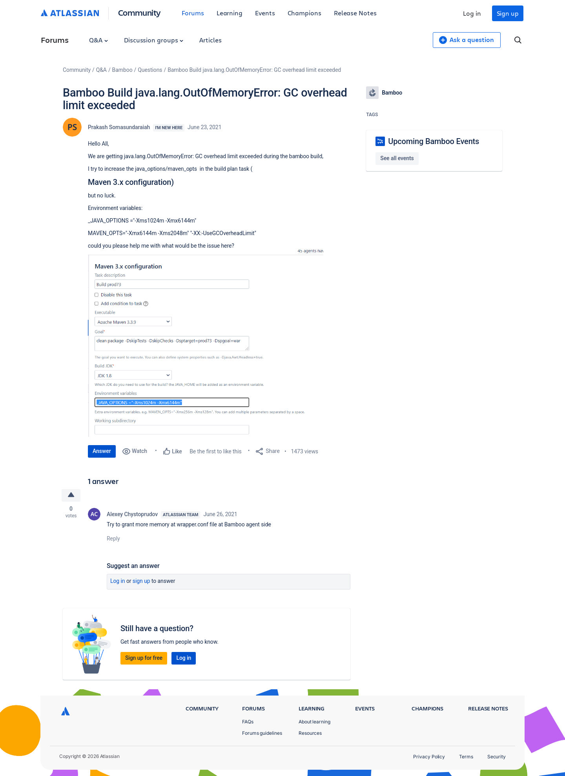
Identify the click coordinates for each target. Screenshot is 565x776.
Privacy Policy (429, 757)
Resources (310, 733)
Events (265, 13)
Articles (210, 40)
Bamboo (122, 70)
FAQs (247, 722)
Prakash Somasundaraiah (119, 127)
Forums (193, 13)
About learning (314, 722)
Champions (304, 13)
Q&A (98, 40)
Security (496, 757)
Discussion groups (154, 40)
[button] (205, 343)
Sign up (508, 13)
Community (139, 12)
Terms (466, 757)
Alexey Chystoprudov (132, 514)
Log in (472, 13)
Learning (229, 13)
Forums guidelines (262, 733)
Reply (113, 538)
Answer (102, 451)
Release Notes (355, 13)
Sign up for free (143, 658)
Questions (150, 70)
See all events (397, 158)
